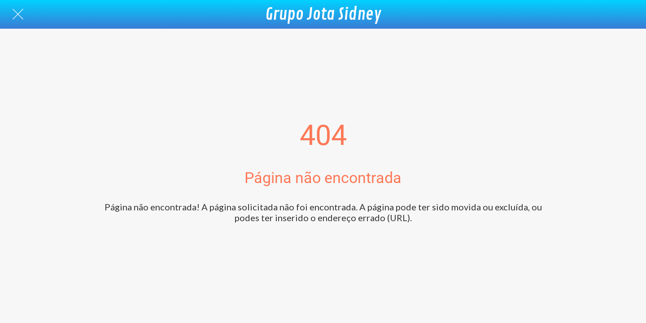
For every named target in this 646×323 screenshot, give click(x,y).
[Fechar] (18, 14)
